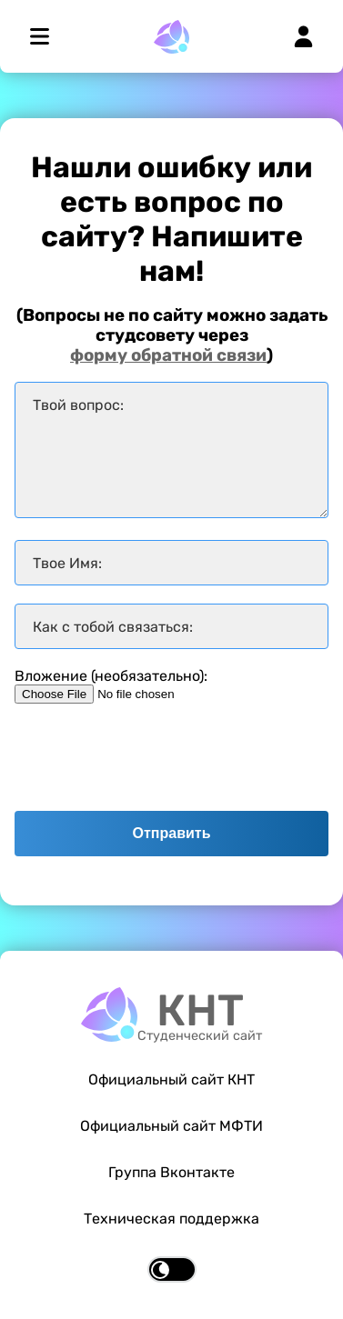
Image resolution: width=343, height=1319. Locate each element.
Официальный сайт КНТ (171, 1079)
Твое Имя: (67, 563)
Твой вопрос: (78, 405)
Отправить (172, 833)
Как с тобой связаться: (113, 626)
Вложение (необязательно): (111, 675)
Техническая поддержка (171, 1218)
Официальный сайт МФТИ (171, 1125)
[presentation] (153, 757)
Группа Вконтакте (171, 1172)
